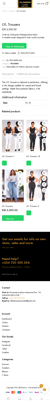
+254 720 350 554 (17, 298)
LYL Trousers (7, 206)
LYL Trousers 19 (33, 156)
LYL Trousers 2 (32, 206)
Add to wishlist (10, 53)
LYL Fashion (20, 66)
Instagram (6, 341)
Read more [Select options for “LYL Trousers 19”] (44, 141)
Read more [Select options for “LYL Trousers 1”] (20, 141)
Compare (20, 134)
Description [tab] (8, 74)
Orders (5, 322)
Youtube (5, 352)
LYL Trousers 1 (8, 156)
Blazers (5, 371)
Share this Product (26, 53)
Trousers (12, 11)
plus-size (29, 66)
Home (4, 11)
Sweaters (6, 367)
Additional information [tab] (28, 74)
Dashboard (7, 318)
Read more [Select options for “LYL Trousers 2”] (44, 190)
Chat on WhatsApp (15, 46)
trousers (36, 66)
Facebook (6, 345)
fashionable (11, 66)
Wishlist (5, 326)
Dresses (5, 364)
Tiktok (4, 348)
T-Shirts (5, 375)
